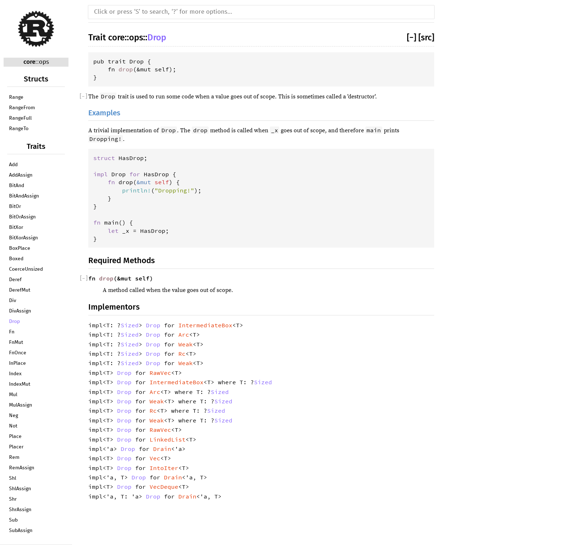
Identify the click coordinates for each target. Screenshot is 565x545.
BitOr (15, 206)
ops (44, 62)
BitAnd (16, 185)
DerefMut (19, 290)
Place (15, 436)
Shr (13, 499)
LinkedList (168, 439)
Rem (14, 457)
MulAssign (20, 405)
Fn (11, 331)
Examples (104, 113)
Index (15, 373)
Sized (130, 325)
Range (16, 97)
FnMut (16, 342)
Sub (13, 520)
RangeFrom (22, 107)
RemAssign (21, 467)
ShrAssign (20, 509)
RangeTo (18, 128)
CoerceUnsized (26, 269)
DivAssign (20, 311)
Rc (182, 353)
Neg (13, 415)
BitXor (16, 227)
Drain (162, 448)
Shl (12, 478)
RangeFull (20, 118)
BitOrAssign (22, 217)
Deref (15, 279)
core (29, 62)
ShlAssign (20, 488)
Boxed (16, 258)
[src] (426, 37)
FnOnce (17, 352)
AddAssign (20, 175)
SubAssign (20, 530)
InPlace (17, 363)
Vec (155, 458)
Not (13, 426)
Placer (16, 446)
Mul (13, 394)
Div (12, 300)
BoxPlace (19, 248)
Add (13, 164)
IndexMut (19, 384)
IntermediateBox (205, 325)
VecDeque (164, 486)
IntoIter (164, 467)
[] (412, 37)
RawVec (160, 372)
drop (126, 69)
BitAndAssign (24, 196)
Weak (185, 344)
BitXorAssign (23, 237)
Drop (14, 321)
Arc (183, 334)
